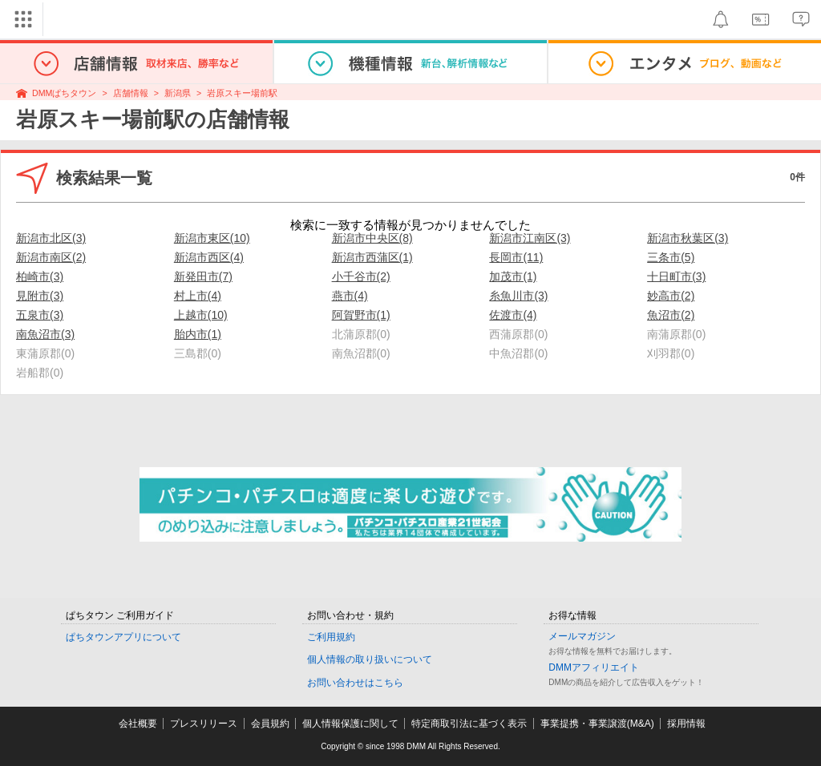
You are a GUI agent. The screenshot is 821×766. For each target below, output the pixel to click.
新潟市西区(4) (209, 257)
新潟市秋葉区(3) (687, 238)
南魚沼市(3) (45, 334)
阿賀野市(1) (361, 315)
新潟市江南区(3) (529, 238)
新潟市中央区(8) (372, 238)
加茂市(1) (512, 276)
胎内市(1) (197, 334)
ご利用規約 (331, 637)
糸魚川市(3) (518, 295)
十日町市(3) (676, 276)
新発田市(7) (203, 276)
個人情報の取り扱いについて (369, 659)
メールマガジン (582, 636)
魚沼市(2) (670, 315)
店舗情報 (130, 93)
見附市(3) (39, 295)
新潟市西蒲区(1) (372, 257)
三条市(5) (670, 257)
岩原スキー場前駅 (242, 93)
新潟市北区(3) (51, 238)
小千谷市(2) (361, 276)
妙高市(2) (670, 295)
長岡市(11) (516, 257)
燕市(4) (350, 295)
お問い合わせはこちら (355, 682)
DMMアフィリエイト (593, 667)
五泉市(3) (39, 315)
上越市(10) (201, 315)
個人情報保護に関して (350, 723)
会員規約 (270, 723)
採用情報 (686, 723)
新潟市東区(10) (212, 238)
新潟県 (177, 93)
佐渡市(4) (512, 315)
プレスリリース (203, 723)
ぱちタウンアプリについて (123, 637)
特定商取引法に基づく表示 (469, 723)
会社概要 (138, 723)
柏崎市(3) (39, 276)
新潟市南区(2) (51, 257)
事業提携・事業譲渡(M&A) (597, 723)
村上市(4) (197, 295)
